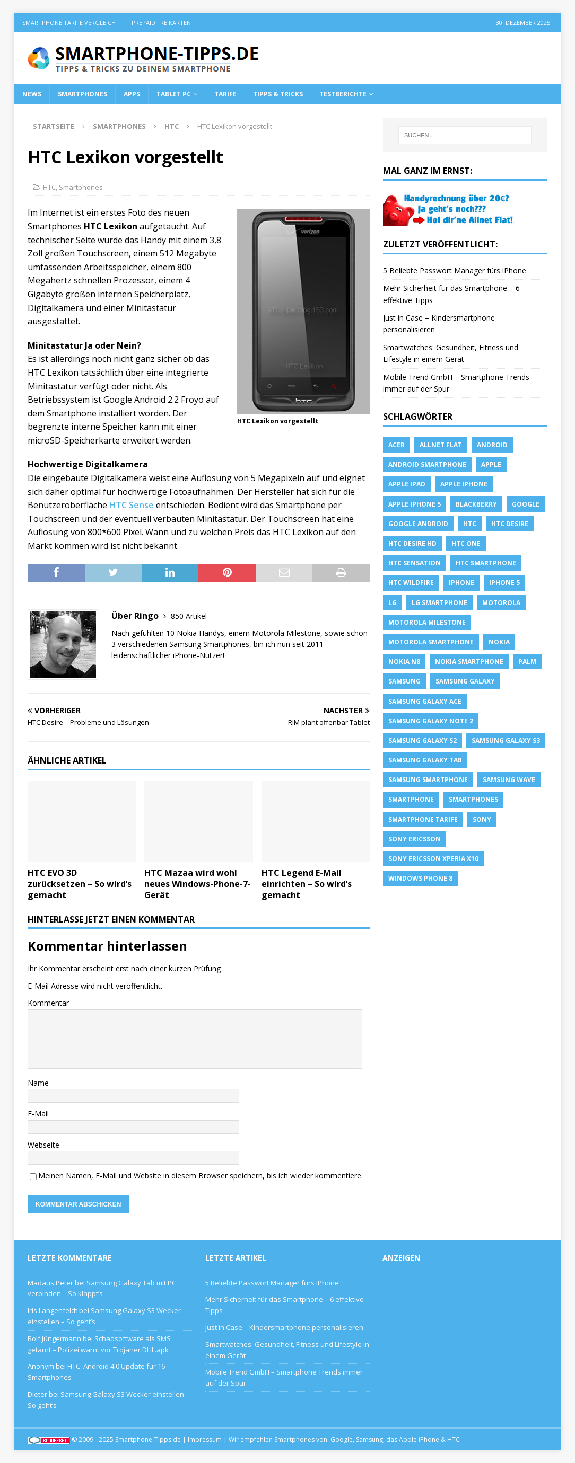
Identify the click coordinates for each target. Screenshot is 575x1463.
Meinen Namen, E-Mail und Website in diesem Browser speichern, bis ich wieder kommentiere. (200, 1176)
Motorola (501, 602)
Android (492, 444)
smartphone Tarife (423, 819)
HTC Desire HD (412, 543)
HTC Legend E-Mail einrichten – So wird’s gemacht (307, 884)
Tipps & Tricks (278, 94)
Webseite (43, 1145)
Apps (132, 94)
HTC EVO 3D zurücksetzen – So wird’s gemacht (80, 884)
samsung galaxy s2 (422, 740)
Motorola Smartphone (431, 641)
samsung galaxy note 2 (430, 720)
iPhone (461, 582)
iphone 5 (504, 582)
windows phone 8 (420, 878)
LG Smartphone (439, 602)
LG (392, 602)
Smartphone (411, 799)
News (31, 94)
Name (38, 1083)
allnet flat (441, 444)
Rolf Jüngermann (54, 1338)
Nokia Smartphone (469, 661)
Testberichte (343, 94)
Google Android (418, 523)
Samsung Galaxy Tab (425, 760)
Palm (527, 661)
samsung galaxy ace (424, 701)
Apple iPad (406, 484)
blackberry (476, 504)
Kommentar (48, 1003)
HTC (49, 187)
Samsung (404, 681)
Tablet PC (173, 94)
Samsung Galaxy (465, 681)
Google (525, 504)
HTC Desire (509, 523)
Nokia (499, 641)
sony (482, 819)
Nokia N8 (404, 661)
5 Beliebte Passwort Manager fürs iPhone (454, 270)
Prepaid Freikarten (161, 22)
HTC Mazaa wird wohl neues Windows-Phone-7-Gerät (197, 884)
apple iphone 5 (414, 504)
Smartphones (82, 94)
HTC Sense (131, 505)
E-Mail (38, 1114)
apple (491, 464)
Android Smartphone (427, 464)
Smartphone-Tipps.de (148, 1439)
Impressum (205, 1439)
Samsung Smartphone (428, 779)
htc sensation (414, 563)
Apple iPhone (463, 484)
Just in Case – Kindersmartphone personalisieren (284, 1327)
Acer (396, 444)
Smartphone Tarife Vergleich (69, 22)
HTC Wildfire (411, 582)
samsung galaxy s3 (506, 740)
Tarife (225, 94)
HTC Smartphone (486, 563)
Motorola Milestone (427, 622)
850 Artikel (189, 616)
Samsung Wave (509, 779)
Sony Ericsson (414, 839)
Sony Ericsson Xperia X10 (433, 858)
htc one (466, 543)
